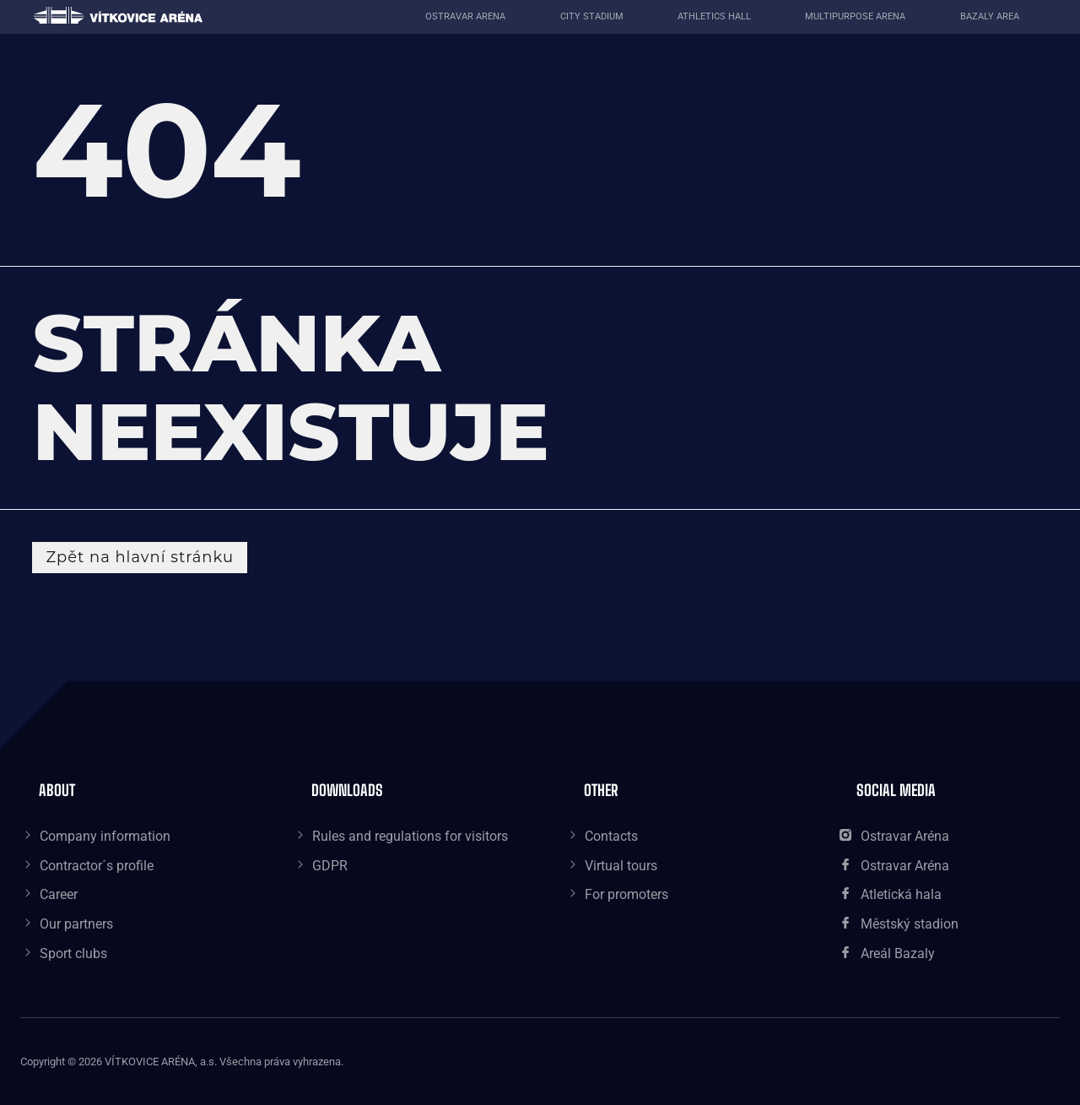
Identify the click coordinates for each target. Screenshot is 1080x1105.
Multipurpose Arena (855, 16)
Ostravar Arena (465, 16)
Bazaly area (989, 16)
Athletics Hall (714, 16)
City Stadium (592, 16)
